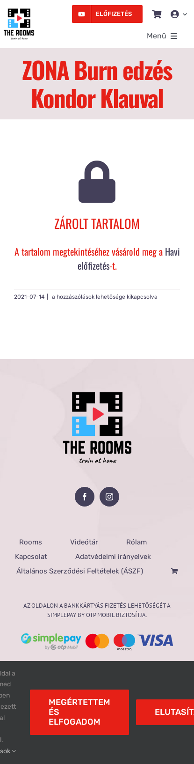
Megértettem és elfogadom (79, 712)
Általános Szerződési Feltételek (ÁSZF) (79, 571)
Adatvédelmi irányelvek (113, 556)
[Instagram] (109, 497)
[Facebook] (84, 497)
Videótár (84, 542)
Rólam (136, 542)
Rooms (30, 542)
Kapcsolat (31, 556)
